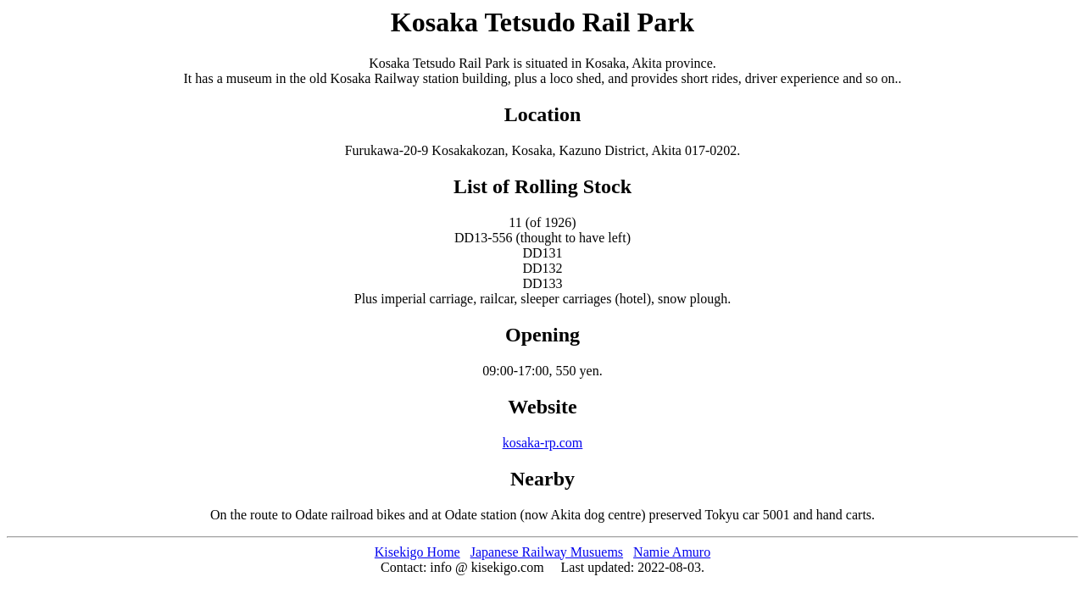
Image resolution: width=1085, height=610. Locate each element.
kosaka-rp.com (543, 442)
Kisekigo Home (417, 552)
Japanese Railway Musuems (546, 552)
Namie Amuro (671, 552)
